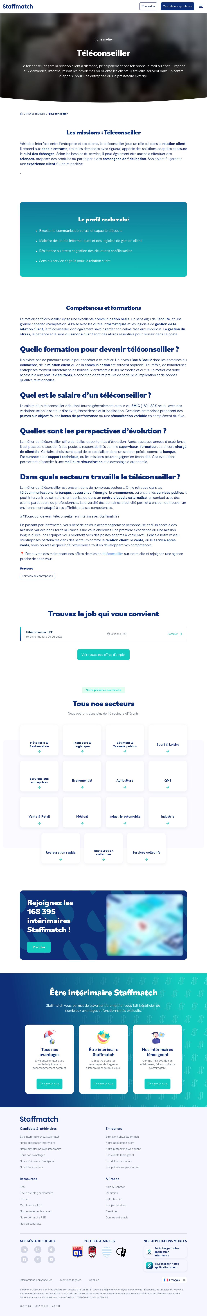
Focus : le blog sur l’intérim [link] (36, 1193)
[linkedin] (24, 1249)
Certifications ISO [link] (31, 1205)
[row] (103, 634)
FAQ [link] (22, 1187)
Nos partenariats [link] (30, 1223)
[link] (18, 6)
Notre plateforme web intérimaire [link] (40, 1149)
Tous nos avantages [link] (32, 1155)
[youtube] (51, 1259)
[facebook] (24, 1259)
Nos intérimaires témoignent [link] (37, 1161)
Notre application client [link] (120, 1143)
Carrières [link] (112, 1211)
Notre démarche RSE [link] (33, 1217)
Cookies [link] (94, 1280)
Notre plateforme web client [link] (123, 1149)
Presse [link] (24, 1199)
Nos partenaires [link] (116, 1205)
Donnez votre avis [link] (117, 1217)
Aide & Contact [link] (115, 1187)
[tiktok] (51, 1249)
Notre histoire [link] (114, 1199)
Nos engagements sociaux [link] (36, 1211)
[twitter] (37, 1259)
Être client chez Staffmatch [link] (122, 1137)
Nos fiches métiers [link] (31, 1167)
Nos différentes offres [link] (119, 1161)
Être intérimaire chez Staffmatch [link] (40, 1137)
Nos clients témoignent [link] (120, 1155)
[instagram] (37, 1249)
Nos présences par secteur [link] (123, 1167)
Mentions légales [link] (70, 1280)
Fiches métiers (35, 114)
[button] (201, 6)
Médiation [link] (112, 1193)
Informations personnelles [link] (36, 1280)
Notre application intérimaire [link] (37, 1143)
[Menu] (21, 113)
